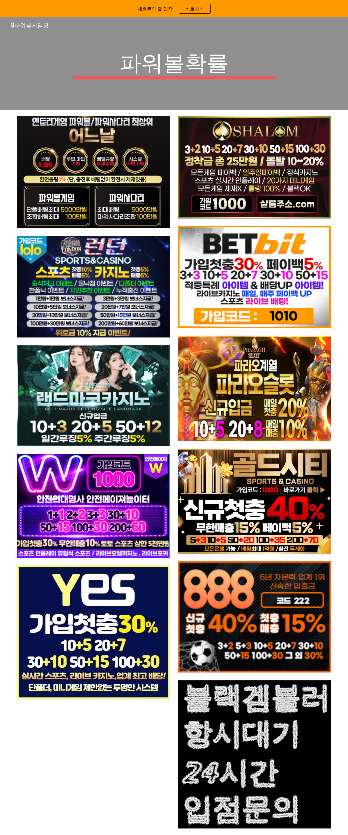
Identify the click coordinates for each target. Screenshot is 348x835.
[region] (174, 8)
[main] (174, 64)
